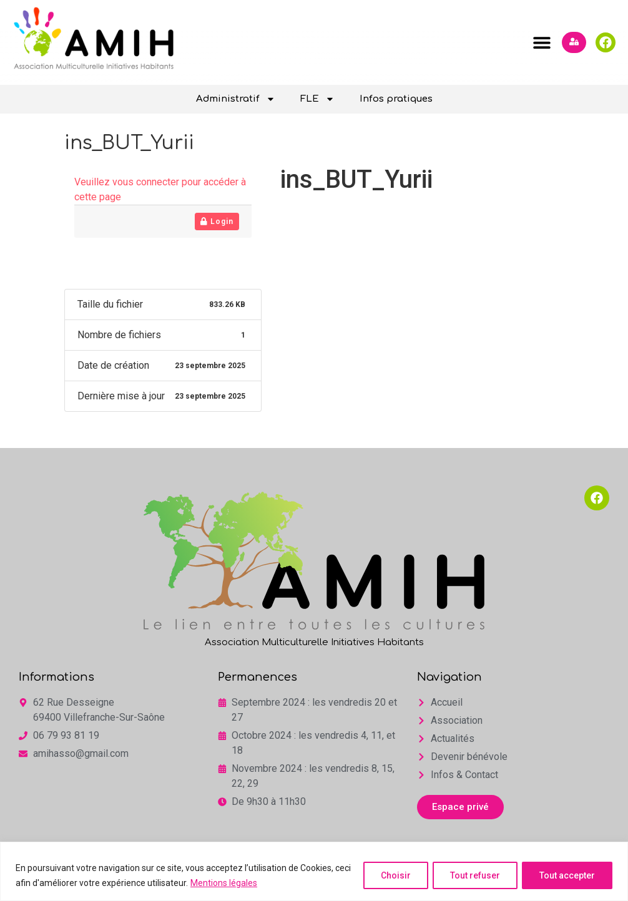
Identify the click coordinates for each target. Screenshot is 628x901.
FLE (317, 99)
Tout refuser (473, 875)
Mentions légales (241, 883)
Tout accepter (566, 875)
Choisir (391, 875)
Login (216, 221)
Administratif (235, 99)
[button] (541, 42)
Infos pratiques (396, 99)
